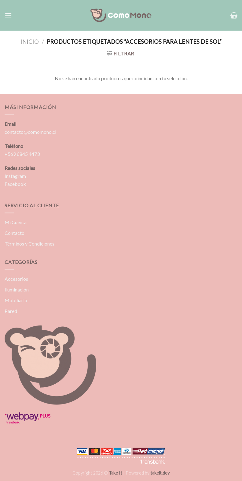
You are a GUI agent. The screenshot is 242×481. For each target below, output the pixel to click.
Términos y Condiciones (29, 243)
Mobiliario (16, 300)
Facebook (15, 184)
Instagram (15, 176)
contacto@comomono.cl (30, 132)
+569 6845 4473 (22, 154)
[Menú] (8, 15)
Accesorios (16, 279)
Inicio (29, 41)
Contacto (14, 233)
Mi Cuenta (16, 222)
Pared (11, 311)
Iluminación (17, 289)
